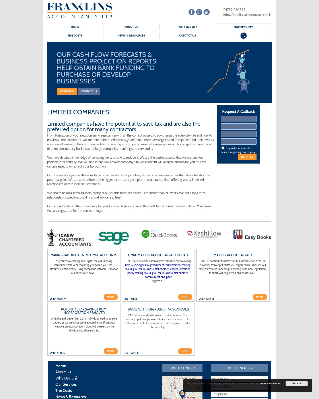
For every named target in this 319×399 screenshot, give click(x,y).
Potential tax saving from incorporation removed (83, 311)
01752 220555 (231, 9)
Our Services (243, 27)
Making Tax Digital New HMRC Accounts (84, 255)
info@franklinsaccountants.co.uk (244, 14)
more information (270, 383)
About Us (131, 27)
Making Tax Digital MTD (233, 255)
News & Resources (131, 35)
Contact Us (187, 35)
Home (75, 27)
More (111, 297)
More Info (67, 91)
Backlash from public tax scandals (158, 309)
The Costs (75, 35)
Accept (296, 383)
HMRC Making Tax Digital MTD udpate (158, 255)
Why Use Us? (187, 27)
